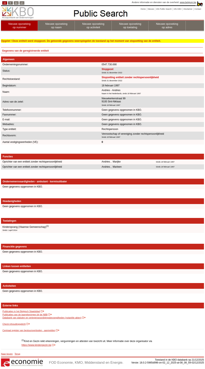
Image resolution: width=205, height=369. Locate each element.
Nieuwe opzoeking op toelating (130, 25)
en (22, 3)
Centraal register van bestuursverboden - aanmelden (28, 330)
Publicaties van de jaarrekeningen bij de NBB (25, 314)
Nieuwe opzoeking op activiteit (93, 25)
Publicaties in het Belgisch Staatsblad (21, 311)
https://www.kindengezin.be (36, 345)
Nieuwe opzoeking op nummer (19, 25)
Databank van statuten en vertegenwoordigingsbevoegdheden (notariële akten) (41, 317)
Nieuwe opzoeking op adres (167, 25)
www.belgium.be (188, 2)
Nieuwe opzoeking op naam (56, 25)
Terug (17, 354)
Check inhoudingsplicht (14, 324)
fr (10, 3)
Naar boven (7, 354)
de (16, 3)
